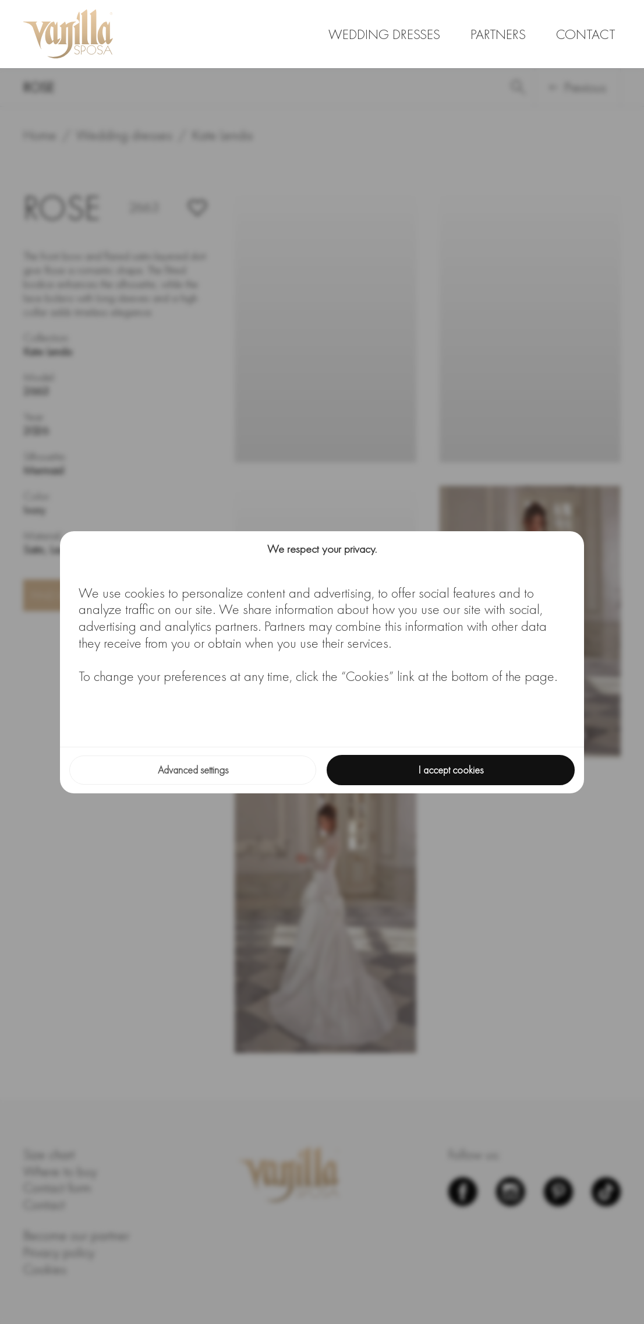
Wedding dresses (384, 34)
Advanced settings (193, 769)
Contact (585, 34)
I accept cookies (451, 769)
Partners (498, 34)
